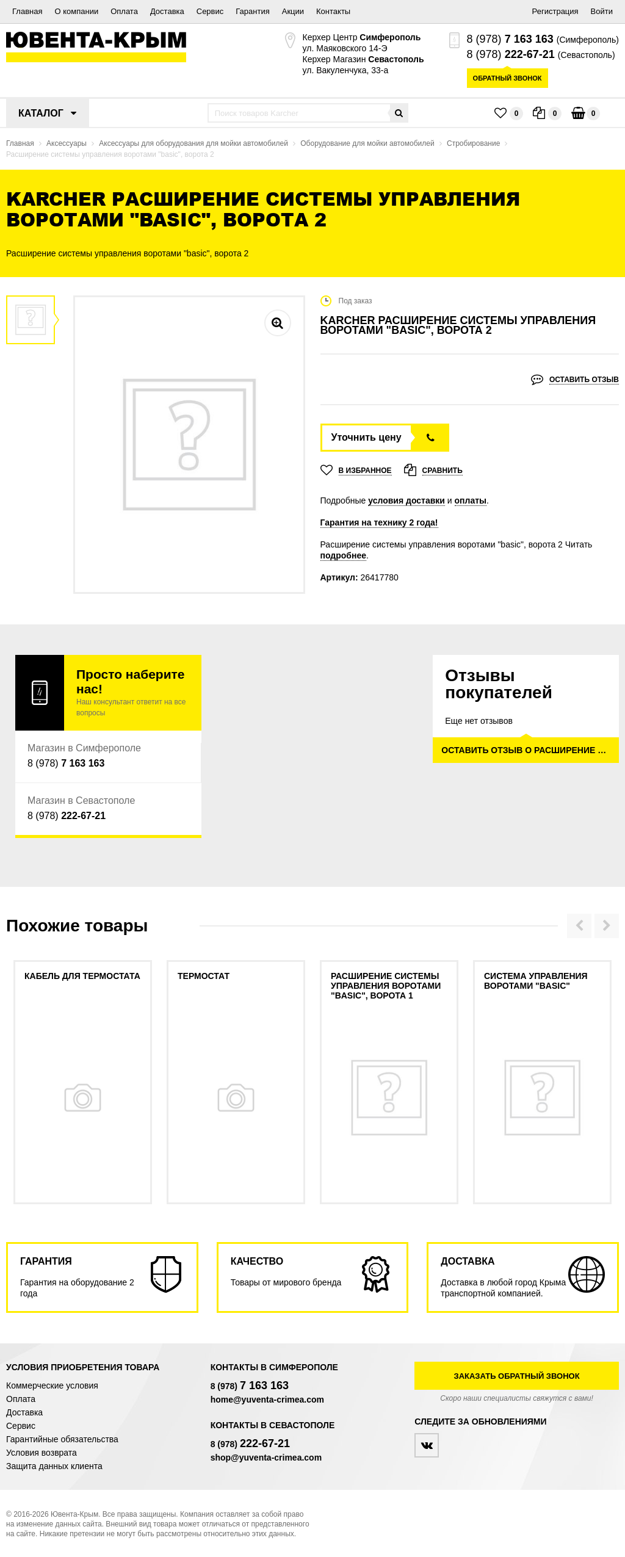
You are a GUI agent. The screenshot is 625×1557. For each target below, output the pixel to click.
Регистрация (555, 11)
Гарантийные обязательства (62, 1439)
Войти (602, 11)
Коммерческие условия (52, 1385)
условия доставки (406, 500)
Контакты (333, 11)
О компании (76, 11)
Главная (27, 11)
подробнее (343, 555)
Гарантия (252, 11)
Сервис (210, 11)
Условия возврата (41, 1453)
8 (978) (510, 39)
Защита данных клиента (54, 1466)
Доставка (167, 11)
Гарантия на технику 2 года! (379, 522)
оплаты (471, 500)
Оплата (124, 11)
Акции (293, 11)
